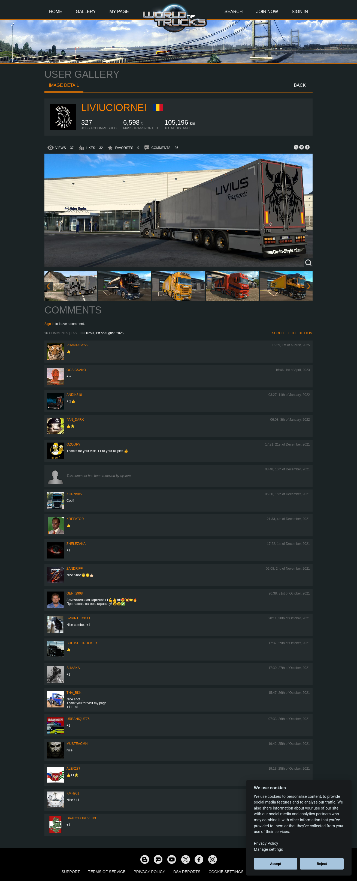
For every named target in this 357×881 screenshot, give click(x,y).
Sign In (300, 11)
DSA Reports (186, 872)
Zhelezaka (76, 544)
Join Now (267, 11)
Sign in (49, 324)
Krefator (75, 519)
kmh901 (72, 793)
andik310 (74, 395)
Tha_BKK (73, 693)
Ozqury (73, 444)
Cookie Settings (225, 872)
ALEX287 (73, 768)
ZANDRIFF (74, 569)
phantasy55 (76, 345)
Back (300, 85)
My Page (119, 11)
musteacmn (76, 744)
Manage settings (268, 849)
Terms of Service (106, 872)
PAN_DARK (75, 420)
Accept (275, 864)
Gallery (86, 11)
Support (71, 872)
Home (55, 11)
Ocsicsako (76, 370)
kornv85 (74, 494)
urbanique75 (78, 719)
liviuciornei (114, 107)
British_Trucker (81, 643)
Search (234, 11)
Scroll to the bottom (292, 333)
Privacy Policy (149, 872)
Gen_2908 (74, 593)
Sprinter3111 (78, 618)
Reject (322, 864)
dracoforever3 (81, 818)
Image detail (64, 85)
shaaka (73, 668)
